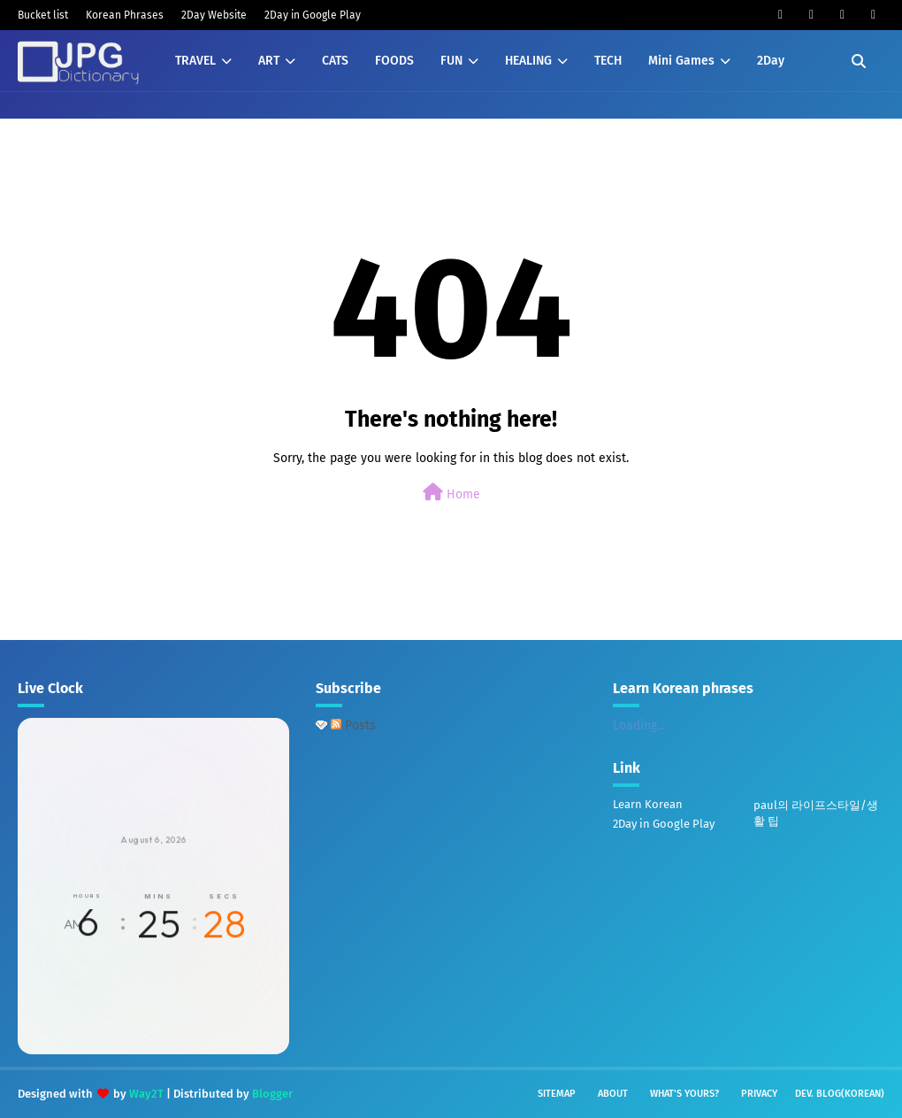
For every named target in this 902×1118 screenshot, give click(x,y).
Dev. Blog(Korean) (839, 1093)
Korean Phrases (125, 15)
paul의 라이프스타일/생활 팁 (815, 813)
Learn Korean (648, 804)
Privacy (759, 1093)
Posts (353, 725)
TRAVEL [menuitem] (195, 60)
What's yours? (684, 1093)
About (613, 1093)
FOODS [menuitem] (394, 60)
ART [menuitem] (268, 60)
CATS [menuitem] (335, 60)
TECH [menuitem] (608, 60)
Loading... (639, 725)
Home (451, 492)
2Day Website (214, 15)
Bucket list (43, 15)
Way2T (146, 1093)
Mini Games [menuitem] (681, 60)
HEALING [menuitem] (528, 60)
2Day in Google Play (312, 15)
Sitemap (557, 1093)
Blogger (272, 1093)
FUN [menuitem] (451, 60)
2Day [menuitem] (770, 60)
